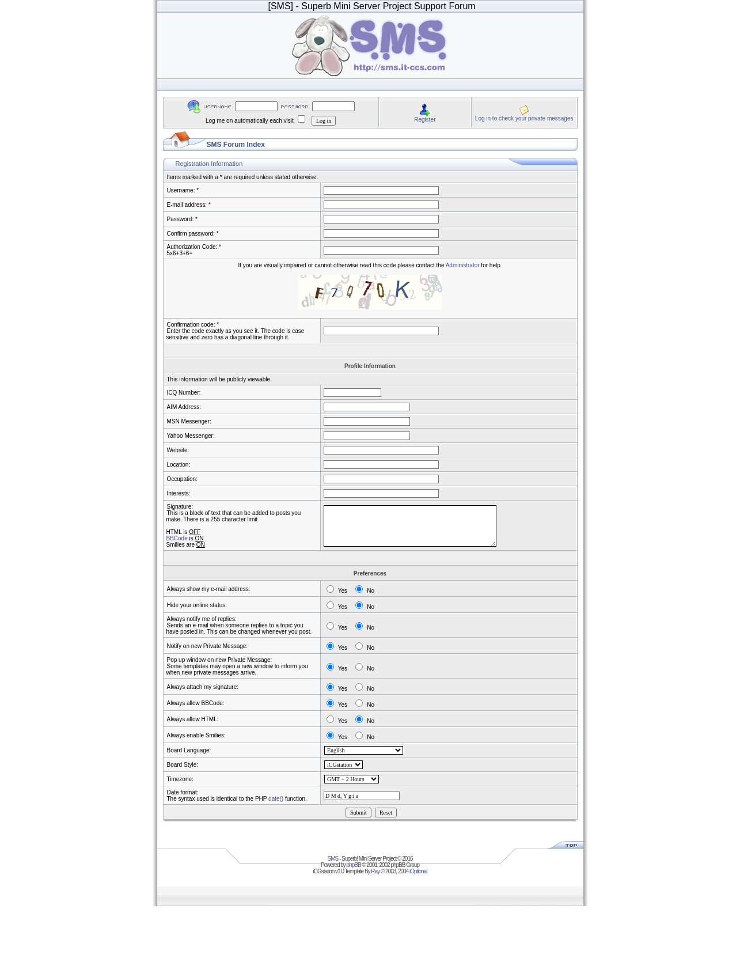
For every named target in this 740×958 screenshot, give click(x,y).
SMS (333, 858)
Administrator (463, 265)
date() (275, 799)
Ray (375, 871)
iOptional (418, 871)
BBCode (177, 538)
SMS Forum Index (236, 145)
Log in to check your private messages (524, 118)
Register (424, 119)
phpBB (354, 865)
